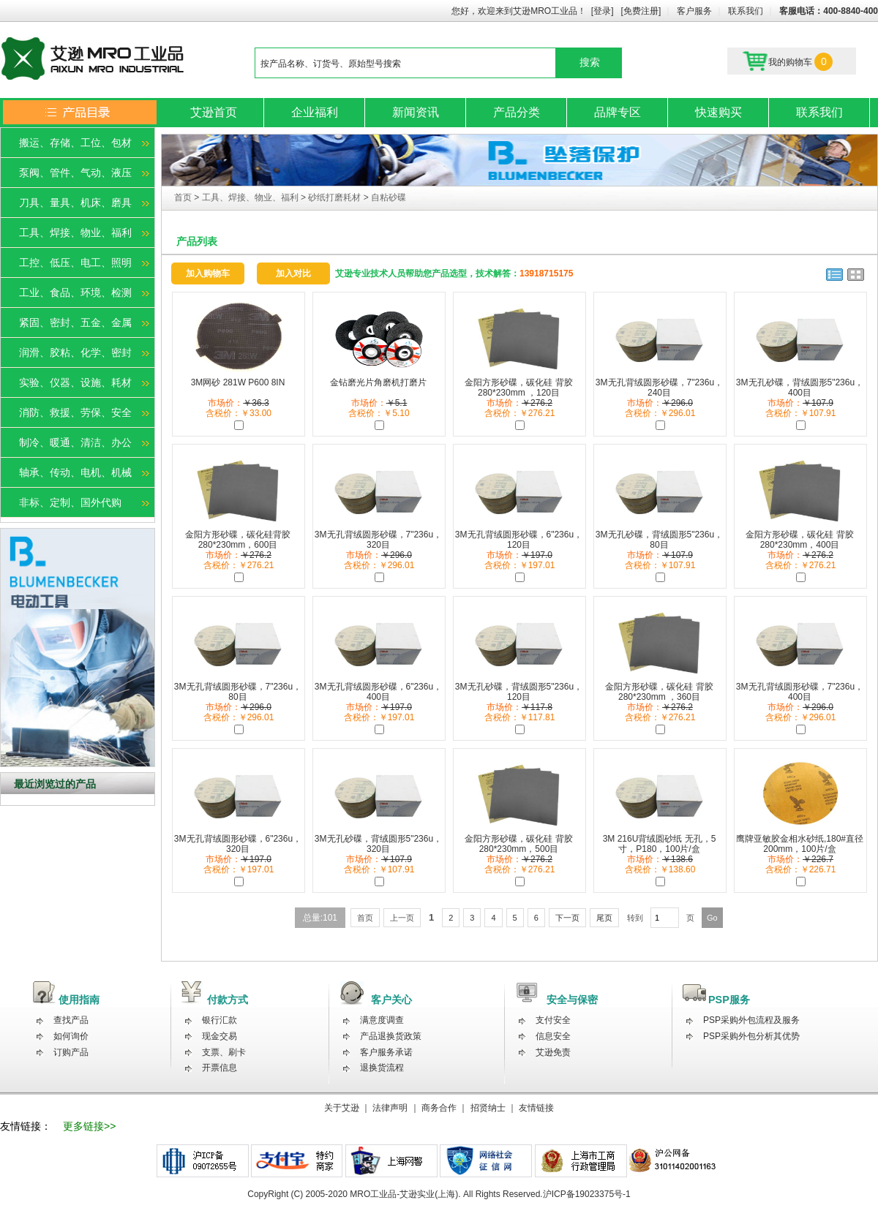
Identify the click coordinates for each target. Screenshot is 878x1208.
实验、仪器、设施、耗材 (75, 382)
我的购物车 (787, 61)
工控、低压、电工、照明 (75, 262)
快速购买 (718, 112)
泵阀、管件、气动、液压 (75, 172)
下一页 (567, 917)
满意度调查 (382, 1020)
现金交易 (219, 1036)
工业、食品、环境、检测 (75, 292)
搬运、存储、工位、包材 (75, 142)
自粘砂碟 (388, 197)
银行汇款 (219, 1020)
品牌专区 (617, 112)
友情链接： (25, 1126)
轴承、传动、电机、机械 (75, 472)
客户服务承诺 (386, 1052)
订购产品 (71, 1052)
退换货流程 (382, 1067)
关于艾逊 (341, 1108)
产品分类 (516, 112)
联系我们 (745, 11)
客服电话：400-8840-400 (828, 11)
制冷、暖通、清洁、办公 (75, 442)
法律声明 (390, 1108)
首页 (184, 197)
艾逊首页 (213, 112)
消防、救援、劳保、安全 (75, 412)
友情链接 (536, 1108)
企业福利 (314, 112)
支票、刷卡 (224, 1052)
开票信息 (219, 1067)
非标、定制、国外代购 (70, 502)
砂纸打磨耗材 (334, 197)
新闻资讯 (415, 112)
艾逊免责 (553, 1052)
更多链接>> (89, 1126)
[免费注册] (641, 11)
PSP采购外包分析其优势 (751, 1036)
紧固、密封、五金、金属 (75, 322)
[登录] (602, 11)
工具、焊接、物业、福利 (75, 232)
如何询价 (71, 1036)
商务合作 (439, 1108)
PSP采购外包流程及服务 (751, 1020)
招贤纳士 (488, 1108)
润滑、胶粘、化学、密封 (75, 352)
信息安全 (553, 1036)
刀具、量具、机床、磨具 (75, 202)
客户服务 (694, 11)
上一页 (402, 917)
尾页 (604, 917)
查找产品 (71, 1020)
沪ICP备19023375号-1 (587, 1194)
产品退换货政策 (390, 1036)
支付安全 (553, 1020)
